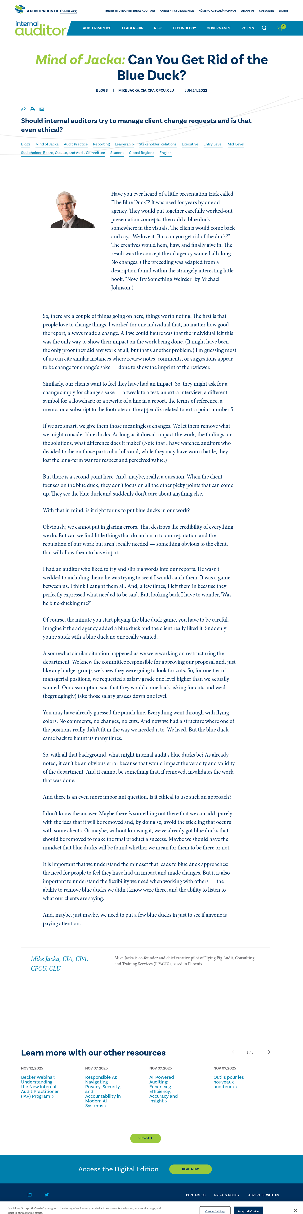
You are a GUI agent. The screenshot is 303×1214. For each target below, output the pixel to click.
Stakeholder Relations (158, 144)
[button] (248, 1052)
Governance (219, 28)
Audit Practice (97, 28)
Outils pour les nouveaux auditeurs (229, 1082)
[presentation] (237, 1052)
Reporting (101, 144)
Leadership (132, 28)
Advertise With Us (263, 1195)
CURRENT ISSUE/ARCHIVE (177, 11)
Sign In (283, 11)
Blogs (25, 144)
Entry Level (213, 144)
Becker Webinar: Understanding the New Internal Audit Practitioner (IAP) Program (40, 1086)
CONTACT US (195, 1195)
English (166, 152)
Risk (158, 28)
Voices (247, 28)
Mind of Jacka (47, 144)
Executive (190, 144)
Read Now (190, 1169)
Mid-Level (236, 144)
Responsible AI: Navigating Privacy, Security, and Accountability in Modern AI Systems (103, 1091)
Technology (184, 28)
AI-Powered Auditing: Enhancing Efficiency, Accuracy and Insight (163, 1089)
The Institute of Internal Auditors (130, 11)
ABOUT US (247, 11)
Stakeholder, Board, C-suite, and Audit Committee (63, 152)
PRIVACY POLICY (226, 1195)
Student (117, 152)
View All (145, 1138)
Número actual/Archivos (217, 11)
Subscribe (266, 11)
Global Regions (141, 152)
